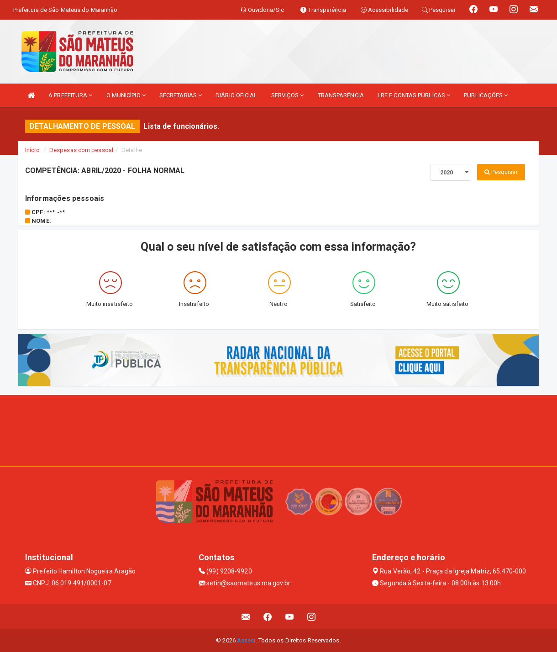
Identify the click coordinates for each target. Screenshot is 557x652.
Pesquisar (501, 171)
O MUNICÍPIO (126, 95)
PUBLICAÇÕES (486, 95)
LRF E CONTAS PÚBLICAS (414, 95)
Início (32, 150)
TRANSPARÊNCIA (341, 95)
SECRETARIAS (180, 95)
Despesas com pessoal (81, 150)
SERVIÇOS (287, 95)
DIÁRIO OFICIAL (236, 95)
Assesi (246, 640)
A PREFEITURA (70, 95)
